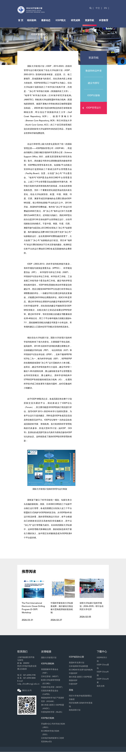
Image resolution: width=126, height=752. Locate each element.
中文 (98, 8)
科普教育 (103, 20)
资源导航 (89, 20)
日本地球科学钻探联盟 (78, 666)
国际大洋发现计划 (48, 658)
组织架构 (31, 20)
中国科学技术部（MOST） (52, 687)
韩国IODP (73, 681)
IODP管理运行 (92, 108)
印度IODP (73, 684)
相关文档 (100, 686)
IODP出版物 (93, 95)
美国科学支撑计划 (76, 663)
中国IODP (73, 673)
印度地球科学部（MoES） (52, 712)
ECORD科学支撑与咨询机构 (81, 670)
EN (105, 8)
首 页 (20, 20)
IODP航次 (61, 20)
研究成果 (75, 20)
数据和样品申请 (94, 71)
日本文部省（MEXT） (50, 677)
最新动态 (45, 20)
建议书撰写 (93, 83)
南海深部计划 (74, 710)
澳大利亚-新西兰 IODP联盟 (80, 677)
